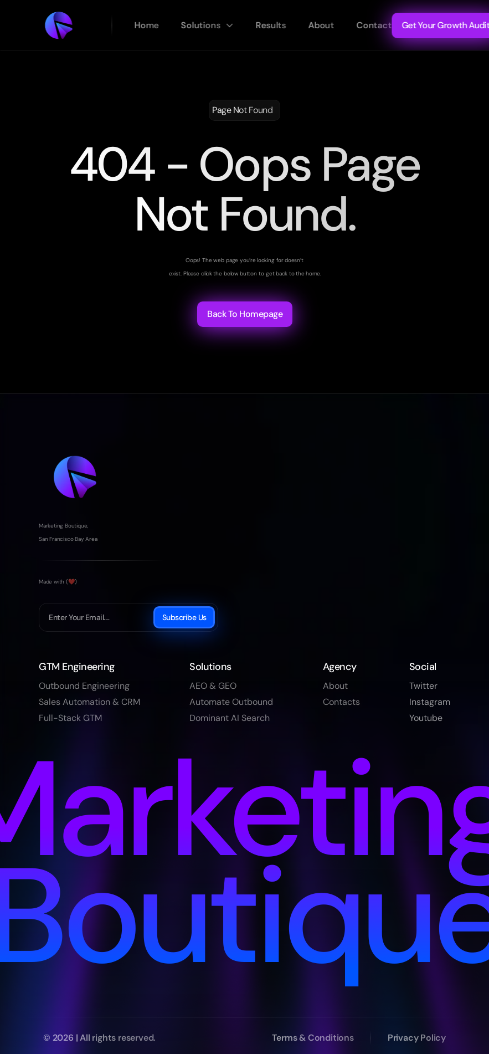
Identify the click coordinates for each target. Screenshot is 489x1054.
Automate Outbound (231, 702)
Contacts (341, 702)
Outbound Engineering (84, 686)
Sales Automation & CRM (89, 702)
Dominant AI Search (229, 718)
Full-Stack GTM (70, 718)
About (335, 686)
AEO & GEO (212, 686)
